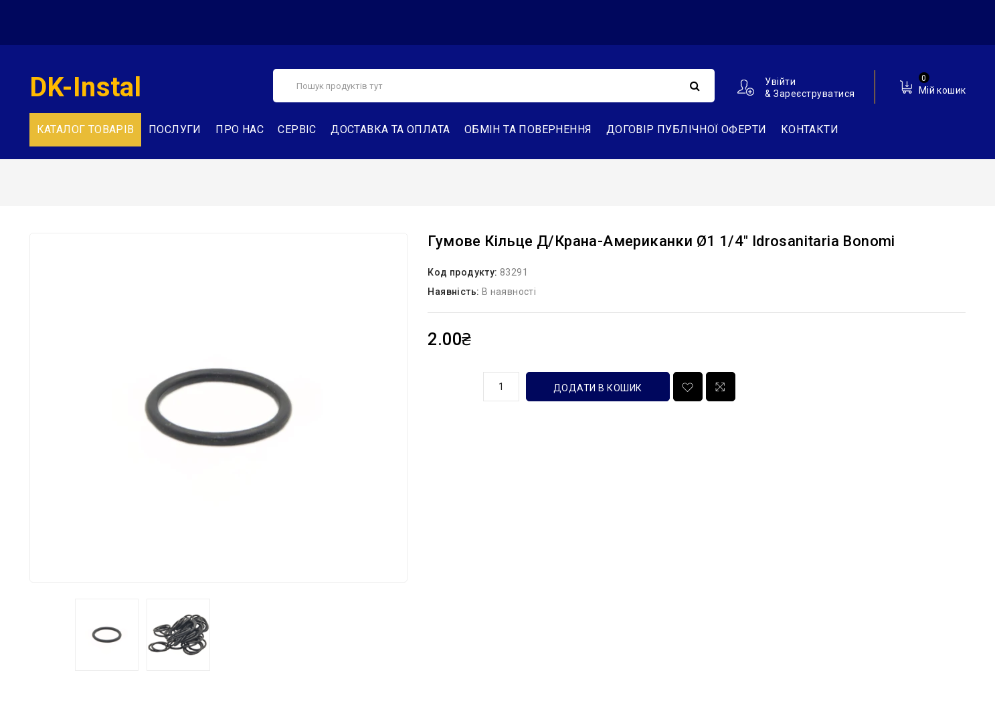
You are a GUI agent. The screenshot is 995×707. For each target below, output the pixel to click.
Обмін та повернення (528, 129)
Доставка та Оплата (390, 129)
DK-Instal (85, 87)
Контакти (809, 129)
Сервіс (297, 129)
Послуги (175, 129)
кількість (450, 384)
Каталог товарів (85, 129)
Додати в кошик (597, 388)
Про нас (239, 129)
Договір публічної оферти (686, 129)
